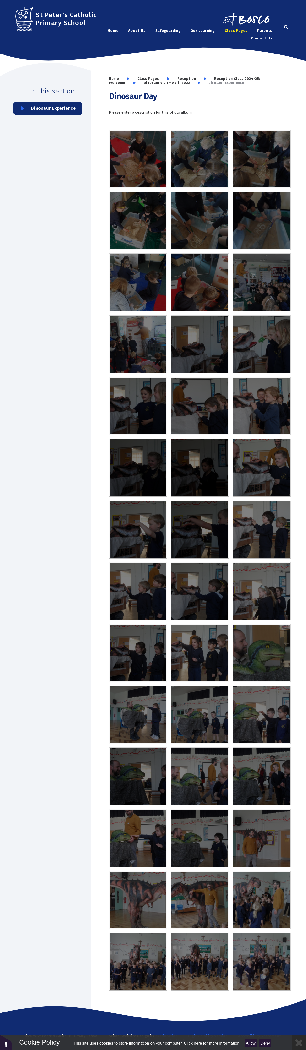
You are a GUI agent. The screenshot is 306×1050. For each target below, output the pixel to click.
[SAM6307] (138, 159)
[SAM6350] (138, 653)
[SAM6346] (261, 529)
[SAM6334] (199, 406)
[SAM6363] (199, 776)
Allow (251, 1043)
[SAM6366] (261, 776)
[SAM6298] (138, 282)
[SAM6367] (138, 838)
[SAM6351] (199, 653)
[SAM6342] (199, 529)
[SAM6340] (261, 467)
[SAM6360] (261, 714)
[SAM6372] (261, 838)
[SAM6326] (199, 344)
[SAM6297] (199, 282)
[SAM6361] (138, 776)
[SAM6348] (199, 591)
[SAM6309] (138, 344)
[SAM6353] (261, 653)
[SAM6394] (199, 961)
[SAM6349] (261, 591)
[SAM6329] (138, 406)
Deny (265, 1043)
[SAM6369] (199, 838)
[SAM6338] (199, 467)
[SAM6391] (138, 961)
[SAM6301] (138, 220)
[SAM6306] (199, 159)
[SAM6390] (261, 900)
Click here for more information (211, 1043)
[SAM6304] (261, 159)
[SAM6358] (199, 714)
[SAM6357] (138, 714)
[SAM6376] (199, 900)
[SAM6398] (261, 961)
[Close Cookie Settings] (299, 1042)
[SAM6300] (199, 220)
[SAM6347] (138, 591)
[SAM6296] (261, 282)
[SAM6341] (138, 529)
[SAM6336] (261, 406)
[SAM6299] (261, 220)
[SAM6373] (138, 900)
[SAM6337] (138, 467)
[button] (6, 1042)
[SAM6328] (261, 344)
